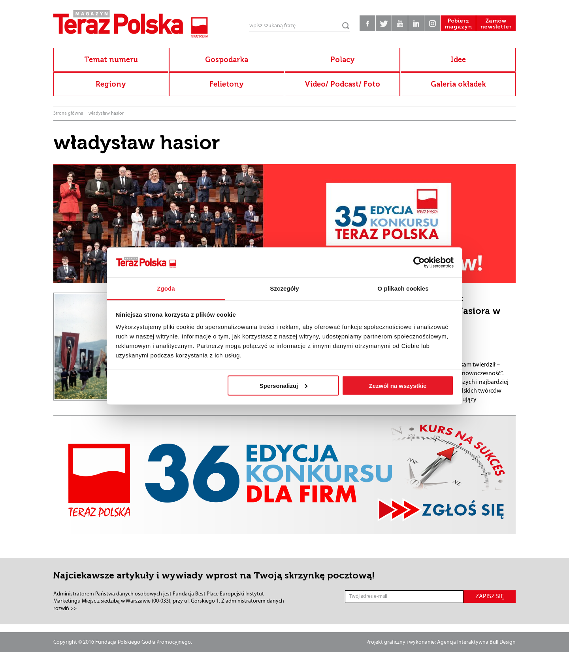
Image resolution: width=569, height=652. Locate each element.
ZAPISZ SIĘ (489, 596)
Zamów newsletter (496, 23)
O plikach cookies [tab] (402, 288)
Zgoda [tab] (166, 288)
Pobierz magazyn (458, 23)
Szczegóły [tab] (284, 288)
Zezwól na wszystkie (397, 385)
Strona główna (68, 113)
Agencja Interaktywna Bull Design (476, 642)
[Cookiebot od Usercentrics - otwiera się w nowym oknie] (419, 262)
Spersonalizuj (284, 385)
